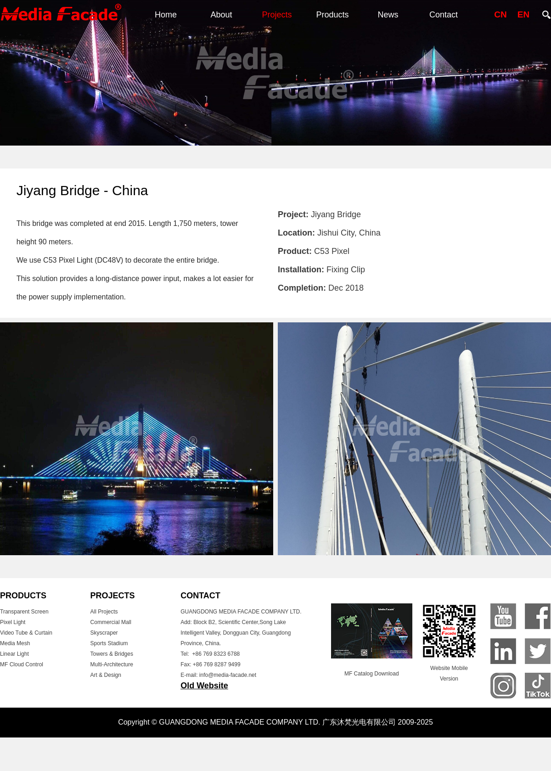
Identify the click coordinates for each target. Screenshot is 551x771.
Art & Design (105, 675)
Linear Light (14, 654)
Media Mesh (15, 643)
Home (166, 14)
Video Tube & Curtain (26, 633)
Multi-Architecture (111, 664)
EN (523, 14)
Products (332, 14)
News (387, 14)
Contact (443, 14)
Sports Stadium (109, 643)
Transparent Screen (24, 611)
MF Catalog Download (371, 673)
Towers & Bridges (111, 654)
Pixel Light (12, 622)
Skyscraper (104, 633)
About (221, 14)
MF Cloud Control (21, 664)
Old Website (204, 685)
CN (500, 14)
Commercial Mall (110, 622)
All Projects (104, 611)
